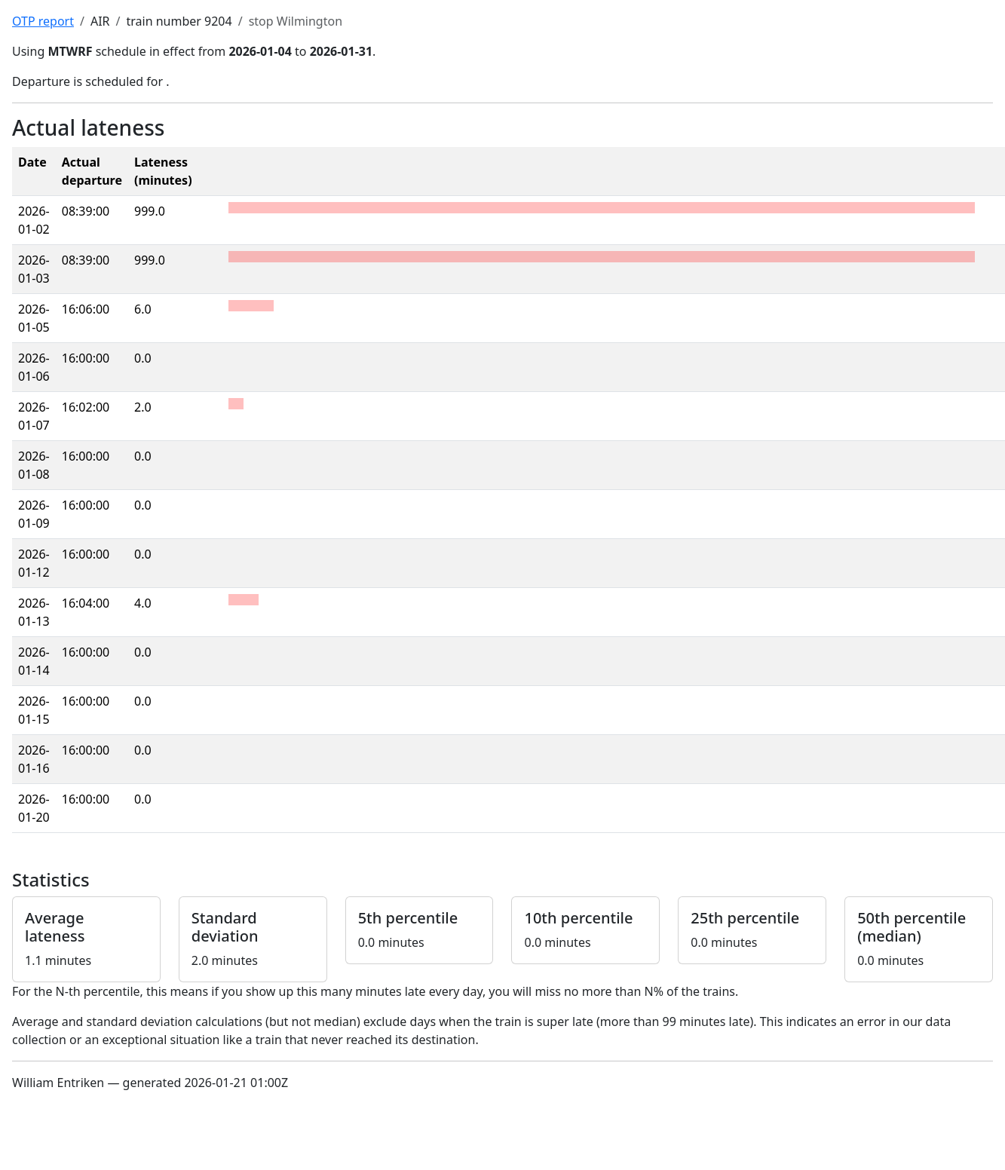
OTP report (43, 21)
